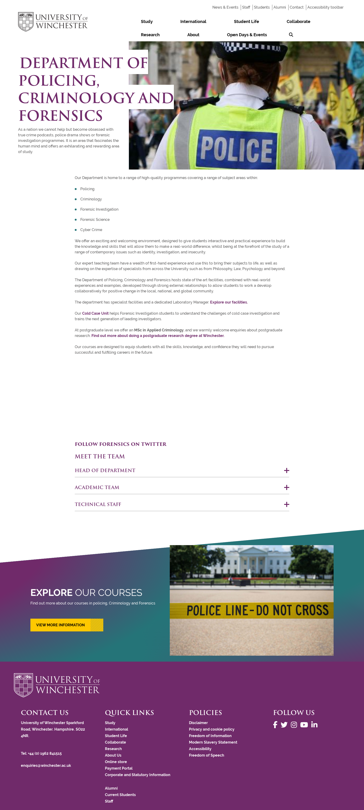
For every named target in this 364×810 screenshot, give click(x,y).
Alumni (279, 7)
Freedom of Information (210, 722)
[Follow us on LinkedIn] (315, 712)
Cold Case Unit (95, 300)
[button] (66, 611)
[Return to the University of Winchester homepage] (182, 672)
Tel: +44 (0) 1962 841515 (42, 740)
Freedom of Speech (206, 742)
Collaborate (226, 21)
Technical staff (98, 491)
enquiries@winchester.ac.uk (46, 752)
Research (254, 21)
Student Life (195, 21)
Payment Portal (119, 755)
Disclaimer (198, 709)
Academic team (97, 474)
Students (262, 7)
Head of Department (105, 457)
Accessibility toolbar (325, 7)
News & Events (225, 7)
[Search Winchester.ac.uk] (339, 21)
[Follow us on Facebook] (276, 712)
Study (137, 21)
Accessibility (200, 735)
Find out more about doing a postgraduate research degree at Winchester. (157, 322)
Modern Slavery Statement (213, 729)
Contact (297, 7)
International (163, 21)
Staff (246, 7)
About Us (113, 742)
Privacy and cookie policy (211, 716)
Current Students (120, 781)
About (277, 21)
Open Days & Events (310, 21)
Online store (116, 748)
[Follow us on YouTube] (305, 712)
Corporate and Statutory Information (137, 761)
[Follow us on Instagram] (295, 712)
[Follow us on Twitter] (285, 712)
